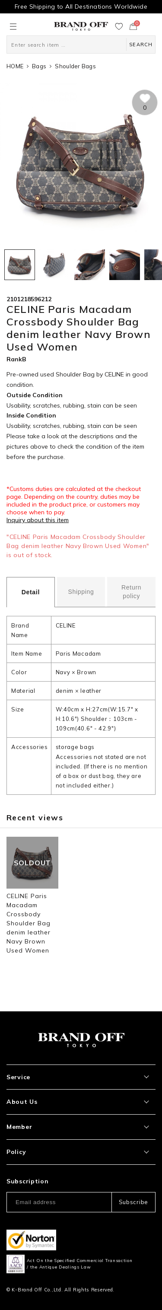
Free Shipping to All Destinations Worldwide (81, 6)
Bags (39, 66)
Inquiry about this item (37, 520)
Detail (31, 592)
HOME (14, 66)
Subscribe (133, 1201)
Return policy (131, 591)
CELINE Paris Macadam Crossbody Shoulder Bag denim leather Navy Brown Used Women (28, 923)
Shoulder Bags (75, 66)
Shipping (81, 591)
